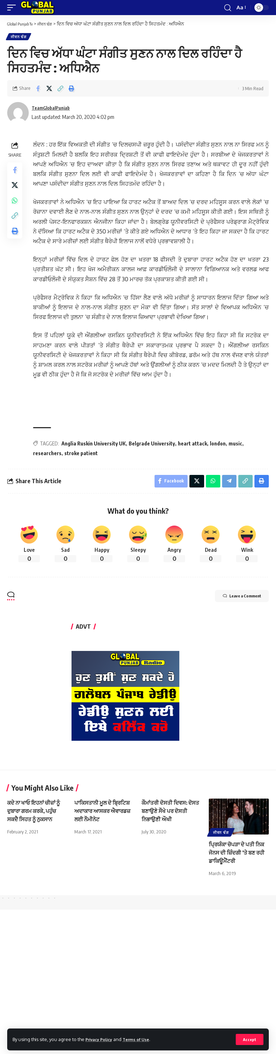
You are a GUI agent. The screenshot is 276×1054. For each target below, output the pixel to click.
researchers (49, 455)
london (220, 445)
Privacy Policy (101, 1039)
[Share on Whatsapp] (15, 207)
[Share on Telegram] (227, 483)
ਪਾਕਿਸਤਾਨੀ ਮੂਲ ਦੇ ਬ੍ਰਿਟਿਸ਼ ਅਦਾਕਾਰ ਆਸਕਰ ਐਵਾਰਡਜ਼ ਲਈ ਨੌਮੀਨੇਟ (104, 814)
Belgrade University (154, 445)
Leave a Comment (233, 600)
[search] (227, 7)
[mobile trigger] (13, 7)
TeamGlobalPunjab (54, 109)
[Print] (71, 90)
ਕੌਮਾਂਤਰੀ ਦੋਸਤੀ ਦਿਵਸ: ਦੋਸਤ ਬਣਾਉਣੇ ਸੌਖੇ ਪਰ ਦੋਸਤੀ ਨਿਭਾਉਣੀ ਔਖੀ (166, 814)
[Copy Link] (60, 90)
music (237, 445)
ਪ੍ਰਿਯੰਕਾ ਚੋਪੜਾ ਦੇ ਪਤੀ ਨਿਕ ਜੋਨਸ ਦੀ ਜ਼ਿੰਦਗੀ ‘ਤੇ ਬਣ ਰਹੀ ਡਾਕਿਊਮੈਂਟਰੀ (238, 856)
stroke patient (83, 455)
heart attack (194, 445)
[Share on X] (49, 90)
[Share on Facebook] (38, 90)
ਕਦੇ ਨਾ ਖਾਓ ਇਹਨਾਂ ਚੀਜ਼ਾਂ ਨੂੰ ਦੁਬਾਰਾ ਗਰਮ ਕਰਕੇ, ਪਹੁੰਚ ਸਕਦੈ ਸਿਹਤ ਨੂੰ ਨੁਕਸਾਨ (35, 814)
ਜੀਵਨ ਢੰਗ (19, 37)
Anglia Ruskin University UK (96, 445)
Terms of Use (142, 1039)
